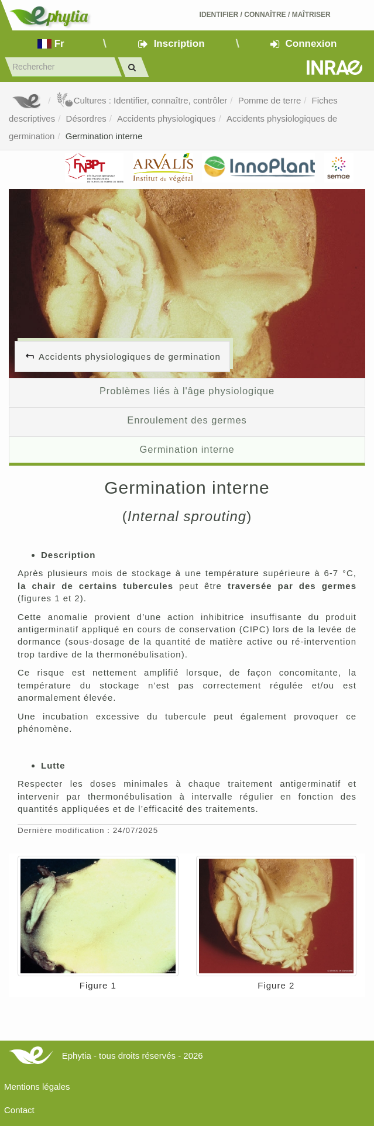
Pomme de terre (269, 100)
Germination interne (104, 136)
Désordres (86, 118)
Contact (19, 1110)
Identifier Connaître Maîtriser (265, 15)
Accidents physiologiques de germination (130, 356)
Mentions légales (37, 1086)
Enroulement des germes (186, 420)
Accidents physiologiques (166, 118)
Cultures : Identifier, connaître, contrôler (142, 100)
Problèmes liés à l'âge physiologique (187, 390)
